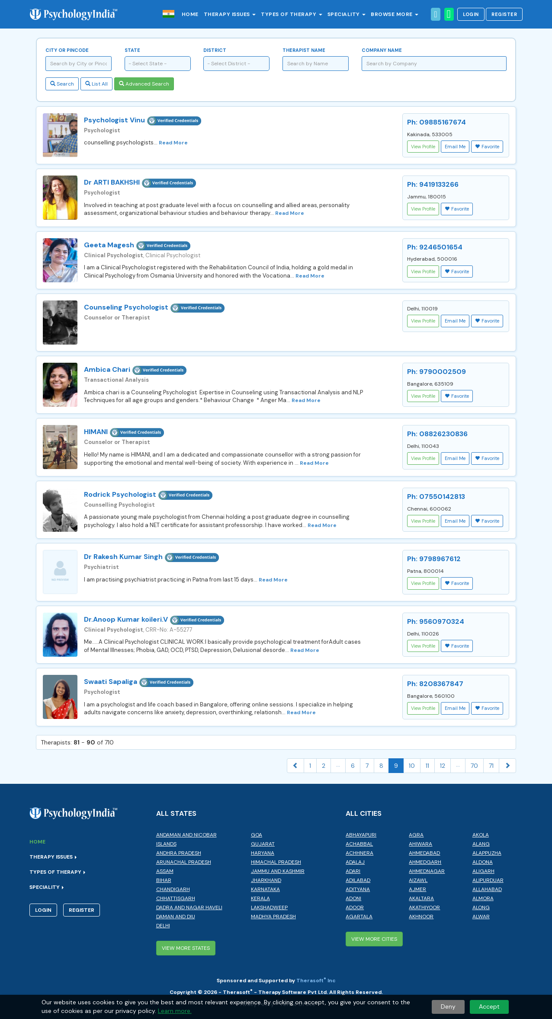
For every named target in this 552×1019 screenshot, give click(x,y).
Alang (481, 843)
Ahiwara (420, 843)
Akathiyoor (424, 907)
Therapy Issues (230, 14)
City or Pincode (67, 50)
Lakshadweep (269, 907)
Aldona (482, 862)
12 (442, 766)
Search (62, 83)
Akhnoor (421, 916)
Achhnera (359, 853)
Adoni (353, 898)
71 (491, 766)
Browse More (394, 14)
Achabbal (359, 843)
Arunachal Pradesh (183, 862)
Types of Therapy (291, 14)
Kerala (260, 898)
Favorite (487, 147)
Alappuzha (486, 853)
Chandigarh (173, 889)
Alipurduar (488, 880)
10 (412, 766)
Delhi (163, 925)
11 (427, 766)
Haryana (262, 853)
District (214, 50)
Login (471, 14)
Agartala (359, 916)
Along (481, 907)
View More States (186, 948)
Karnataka (265, 889)
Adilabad (358, 880)
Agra (416, 834)
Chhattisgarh (175, 898)
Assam (164, 871)
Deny (448, 1006)
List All (96, 83)
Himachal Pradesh (276, 862)
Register (504, 14)
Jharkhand (266, 880)
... (338, 764)
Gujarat (263, 843)
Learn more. (175, 1011)
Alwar (481, 916)
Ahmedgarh (425, 862)
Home (190, 14)
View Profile (423, 147)
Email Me (455, 147)
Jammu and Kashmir (278, 871)
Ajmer (417, 889)
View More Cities (374, 939)
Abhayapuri (361, 834)
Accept (489, 1006)
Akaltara (421, 898)
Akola (480, 834)
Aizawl (418, 880)
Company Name (382, 50)
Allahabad (487, 889)
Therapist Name (303, 50)
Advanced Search (144, 83)
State (132, 50)
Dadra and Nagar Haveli (189, 907)
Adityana (358, 889)
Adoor (355, 907)
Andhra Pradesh (178, 853)
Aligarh (483, 871)
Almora (483, 898)
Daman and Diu (175, 916)
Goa (256, 834)
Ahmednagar (427, 871)
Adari (353, 871)
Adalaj (355, 862)
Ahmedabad (424, 853)
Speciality (346, 14)
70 (474, 766)
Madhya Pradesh (273, 916)
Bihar (163, 880)
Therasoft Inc (316, 980)
